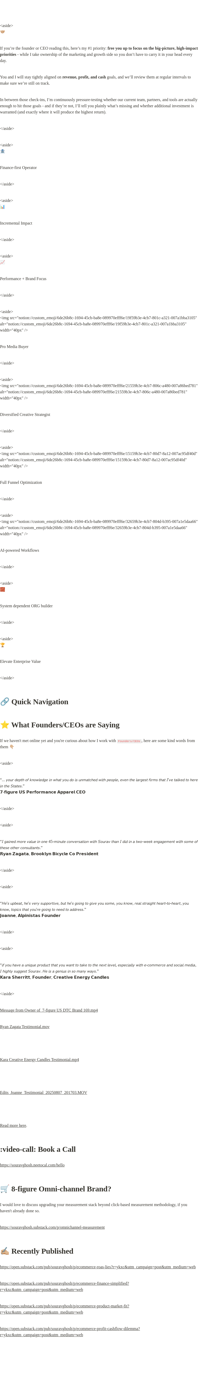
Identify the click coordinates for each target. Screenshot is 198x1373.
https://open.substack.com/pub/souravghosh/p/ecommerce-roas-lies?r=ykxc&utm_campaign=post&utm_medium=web (98, 1267)
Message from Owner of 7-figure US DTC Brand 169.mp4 (49, 1010)
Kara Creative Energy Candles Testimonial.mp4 (39, 1059)
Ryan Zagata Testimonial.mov (25, 1026)
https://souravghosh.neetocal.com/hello (32, 1165)
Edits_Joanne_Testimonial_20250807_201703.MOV (43, 1092)
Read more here (13, 1125)
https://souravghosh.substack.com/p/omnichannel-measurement (52, 1227)
